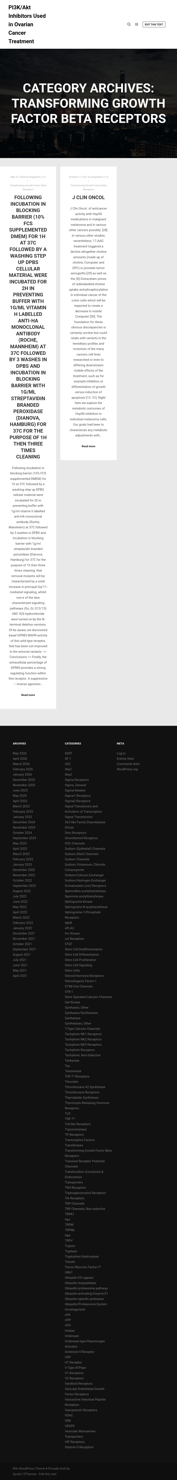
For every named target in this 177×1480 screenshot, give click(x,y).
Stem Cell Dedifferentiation (84, 949)
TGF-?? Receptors (77, 1076)
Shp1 (68, 769)
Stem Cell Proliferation (80, 960)
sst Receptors (74, 939)
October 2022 (22, 880)
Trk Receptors (74, 1198)
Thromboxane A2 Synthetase (85, 1087)
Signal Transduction (79, 817)
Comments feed (128, 764)
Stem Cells (72, 970)
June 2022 (20, 902)
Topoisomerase (75, 1129)
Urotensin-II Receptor (79, 1352)
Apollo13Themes (25, 1474)
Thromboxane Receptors (82, 1092)
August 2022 (22, 891)
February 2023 (23, 859)
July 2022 (20, 896)
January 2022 (22, 928)
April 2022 (20, 912)
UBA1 (69, 1272)
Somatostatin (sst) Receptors (85, 886)
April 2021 (20, 976)
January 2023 (22, 864)
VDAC (69, 1415)
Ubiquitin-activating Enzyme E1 (86, 1293)
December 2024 (24, 822)
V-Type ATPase (75, 1368)
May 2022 (20, 907)
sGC (68, 764)
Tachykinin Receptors (80, 1050)
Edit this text (154, 24)
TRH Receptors (75, 1188)
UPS (68, 1325)
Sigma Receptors (77, 780)
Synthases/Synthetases (81, 1013)
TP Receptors (74, 1135)
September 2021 (24, 949)
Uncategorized (75, 1309)
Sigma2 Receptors (78, 801)
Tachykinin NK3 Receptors (83, 1045)
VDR (68, 1421)
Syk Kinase (72, 1002)
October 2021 (22, 944)
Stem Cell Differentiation (82, 955)
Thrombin (71, 1082)
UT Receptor (73, 1362)
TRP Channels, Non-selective (85, 1209)
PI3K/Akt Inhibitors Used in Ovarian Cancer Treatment (27, 24)
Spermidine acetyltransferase (85, 891)
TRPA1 (69, 1214)
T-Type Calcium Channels (82, 1029)
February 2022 (23, 923)
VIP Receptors (75, 1442)
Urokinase (72, 1336)
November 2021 (24, 939)
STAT (68, 944)
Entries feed (125, 759)
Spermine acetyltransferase (84, 896)
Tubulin (70, 1262)
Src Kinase (72, 933)
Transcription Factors (80, 1140)
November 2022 (24, 875)
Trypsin (70, 1246)
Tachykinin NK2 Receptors (83, 1039)
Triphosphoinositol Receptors (85, 1193)
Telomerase (73, 1071)
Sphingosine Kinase (78, 902)
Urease (69, 1331)
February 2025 (23, 812)
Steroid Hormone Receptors (84, 976)
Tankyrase (72, 1060)
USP (68, 1357)
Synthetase (72, 1018)
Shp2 (68, 774)
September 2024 (24, 838)
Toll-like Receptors (78, 1124)
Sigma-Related (75, 790)
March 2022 (21, 917)
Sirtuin (69, 827)
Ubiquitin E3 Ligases (79, 1278)
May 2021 (20, 970)
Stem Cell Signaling (78, 965)
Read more (28, 695)
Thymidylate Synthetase (81, 1098)
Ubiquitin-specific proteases (84, 1299)
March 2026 (21, 764)
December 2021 (24, 933)
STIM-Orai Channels (79, 986)
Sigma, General (75, 785)
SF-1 (68, 759)
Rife (15, 1468)
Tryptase (71, 1251)
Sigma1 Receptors (78, 796)
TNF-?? (69, 1119)
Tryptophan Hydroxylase (82, 1256)
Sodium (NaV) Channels (81, 854)
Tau (67, 1066)
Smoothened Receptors (81, 838)
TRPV (69, 1241)
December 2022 (24, 870)
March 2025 (21, 806)
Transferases (74, 1145)
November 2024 (24, 827)
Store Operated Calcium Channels (88, 997)
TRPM (69, 1225)
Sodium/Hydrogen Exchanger (85, 880)
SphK (68, 923)
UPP (68, 1320)
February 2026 (23, 769)
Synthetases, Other (78, 1023)
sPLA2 (69, 928)
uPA (67, 1315)
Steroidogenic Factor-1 (81, 981)
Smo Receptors (75, 833)
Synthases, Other (76, 1007)
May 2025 (20, 796)
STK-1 (69, 992)
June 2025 (20, 790)
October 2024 (22, 833)
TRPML (70, 1230)
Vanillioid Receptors (79, 1384)
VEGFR (69, 1426)
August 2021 (22, 955)
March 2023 (21, 854)
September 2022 (24, 886)
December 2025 (24, 780)
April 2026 (20, 759)
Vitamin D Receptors (79, 1447)
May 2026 (20, 753)
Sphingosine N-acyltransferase (86, 907)
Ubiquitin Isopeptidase (80, 1283)
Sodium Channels (77, 859)
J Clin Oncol (88, 197)
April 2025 (20, 801)
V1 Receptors (74, 1373)
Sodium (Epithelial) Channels (85, 849)
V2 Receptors (74, 1378)
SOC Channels (75, 843)
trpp (67, 1235)
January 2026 (22, 774)
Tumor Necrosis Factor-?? (83, 1267)
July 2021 (20, 960)
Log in (121, 753)
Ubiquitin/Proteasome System (86, 1304)
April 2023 (20, 849)
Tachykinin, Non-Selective (82, 1055)
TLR (67, 1113)
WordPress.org (127, 769)
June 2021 (20, 965)
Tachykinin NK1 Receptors (83, 1034)
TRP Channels (74, 1203)
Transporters (74, 1182)
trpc (67, 1219)
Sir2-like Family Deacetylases (85, 822)
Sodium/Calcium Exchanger (84, 875)
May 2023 (20, 843)
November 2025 (24, 785)
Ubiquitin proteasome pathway (86, 1288)
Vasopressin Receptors (81, 1410)
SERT (68, 753)
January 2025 (22, 817)
